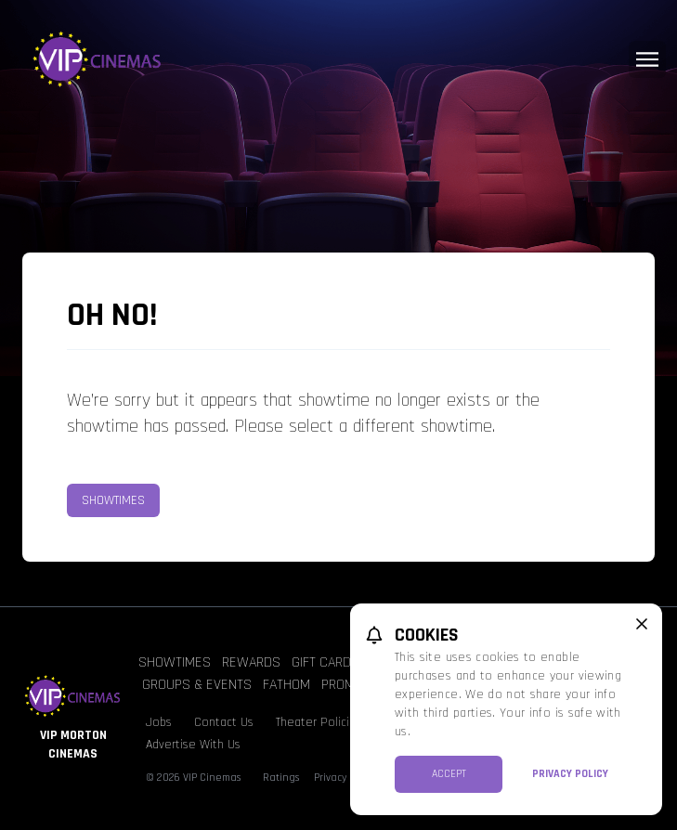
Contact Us (224, 722)
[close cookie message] (641, 624)
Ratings (281, 778)
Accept (449, 774)
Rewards (251, 662)
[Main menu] (647, 59)
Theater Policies (319, 722)
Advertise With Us (193, 744)
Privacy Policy (570, 774)
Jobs (159, 722)
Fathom (286, 684)
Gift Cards (325, 662)
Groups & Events (197, 684)
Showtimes (113, 500)
